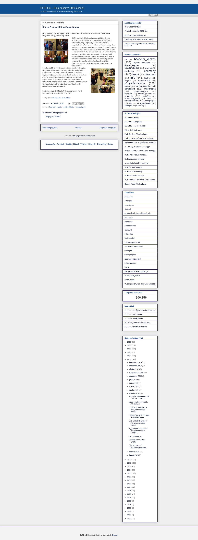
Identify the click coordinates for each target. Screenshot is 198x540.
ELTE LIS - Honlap (132, 117)
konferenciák (129, 238)
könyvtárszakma (135, 83)
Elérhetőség (101, 144)
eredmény (129, 71)
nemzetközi (130, 89)
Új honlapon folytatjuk (133, 27)
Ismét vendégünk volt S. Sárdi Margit (138, 403)
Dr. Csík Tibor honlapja (133, 167)
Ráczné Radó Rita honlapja (135, 184)
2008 (129, 491)
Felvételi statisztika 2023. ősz (136, 31)
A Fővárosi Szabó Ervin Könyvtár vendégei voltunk (138, 410)
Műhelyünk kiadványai (133, 130)
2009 (129, 487)
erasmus (148, 68)
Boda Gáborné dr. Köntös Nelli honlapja (140, 151)
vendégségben (80, 107)
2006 (129, 498)
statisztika (128, 94)
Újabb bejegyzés (49, 128)
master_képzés (142, 86)
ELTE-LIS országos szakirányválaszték (140, 310)
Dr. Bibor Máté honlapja (134, 172)
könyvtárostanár (144, 81)
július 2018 (133, 380)
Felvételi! (60, 144)
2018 (129, 359)
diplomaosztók (130, 226)
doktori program (131, 263)
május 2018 (134, 386)
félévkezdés (150, 74)
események (129, 205)
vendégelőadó (131, 101)
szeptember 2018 (136, 373)
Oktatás (69, 144)
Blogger (114, 535)
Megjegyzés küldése (53, 117)
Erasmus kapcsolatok (133, 259)
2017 (129, 460)
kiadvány (147, 78)
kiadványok (129, 222)
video (130, 103)
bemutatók (129, 217)
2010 (129, 484)
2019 (129, 356)
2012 (129, 477)
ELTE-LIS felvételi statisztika (136, 327)
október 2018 (134, 369)
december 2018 (135, 362)
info (133, 77)
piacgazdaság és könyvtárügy (136, 271)
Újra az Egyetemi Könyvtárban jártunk (138, 446)
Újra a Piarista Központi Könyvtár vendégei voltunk (138, 423)
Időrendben (129, 197)
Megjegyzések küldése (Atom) (84, 136)
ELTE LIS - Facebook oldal (135, 126)
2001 (129, 515)
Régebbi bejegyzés (108, 128)
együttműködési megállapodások (137, 213)
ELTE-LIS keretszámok (134, 314)
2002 (129, 511)
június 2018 (134, 383)
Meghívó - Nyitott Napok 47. (135, 35)
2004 (129, 505)
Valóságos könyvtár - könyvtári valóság (140, 284)
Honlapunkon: (51, 144)
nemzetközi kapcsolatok (134, 247)
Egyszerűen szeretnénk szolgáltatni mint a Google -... (138, 431)
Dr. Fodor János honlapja (134, 159)
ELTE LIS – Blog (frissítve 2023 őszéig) (62, 8)
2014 (129, 470)
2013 (129, 473)
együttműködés (68, 107)
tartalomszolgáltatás (132, 98)
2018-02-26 (56, 98)
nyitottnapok (150, 89)
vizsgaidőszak (143, 103)
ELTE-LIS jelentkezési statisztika (137, 323)
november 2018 (135, 366)
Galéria (110, 144)
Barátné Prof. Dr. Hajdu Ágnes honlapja (140, 142)
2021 (129, 349)
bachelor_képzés (55, 107)
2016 (129, 463)
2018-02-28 (66, 98)
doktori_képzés (132, 65)
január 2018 (134, 455)
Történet (83, 144)
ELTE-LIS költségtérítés (134, 318)
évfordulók (129, 234)
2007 (129, 494)
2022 (129, 345)
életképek (128, 106)
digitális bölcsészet (142, 63)
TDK (126, 59)
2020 (129, 352)
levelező (128, 86)
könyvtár (128, 81)
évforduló (139, 106)
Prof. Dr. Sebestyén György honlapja (139, 138)
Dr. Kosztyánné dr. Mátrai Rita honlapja (140, 180)
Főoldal (78, 128)
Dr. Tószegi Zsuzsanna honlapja (137, 147)
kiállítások (128, 230)
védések (128, 209)
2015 (129, 466)
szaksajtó (129, 96)
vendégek (128, 251)
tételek (149, 98)
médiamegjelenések (132, 242)
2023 (129, 342)
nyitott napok (129, 280)
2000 (129, 518)
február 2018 (134, 452)
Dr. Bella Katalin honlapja (134, 176)
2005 (129, 501)
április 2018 (134, 390)
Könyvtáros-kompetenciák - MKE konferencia (139, 397)
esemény (150, 71)
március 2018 (134, 393)
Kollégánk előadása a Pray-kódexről (139, 39)
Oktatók (76, 144)
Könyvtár (91, 144)
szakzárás (146, 96)
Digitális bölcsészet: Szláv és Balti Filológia (139, 416)
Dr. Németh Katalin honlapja (135, 155)
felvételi (135, 74)
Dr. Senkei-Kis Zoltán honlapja (136, 163)
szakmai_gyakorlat (144, 94)
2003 (129, 508)
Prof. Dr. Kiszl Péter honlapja (136, 134)
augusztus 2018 (135, 376)
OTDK (127, 267)
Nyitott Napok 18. (135, 436)
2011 (129, 480)
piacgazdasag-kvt (141, 91)
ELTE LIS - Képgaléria (133, 122)
